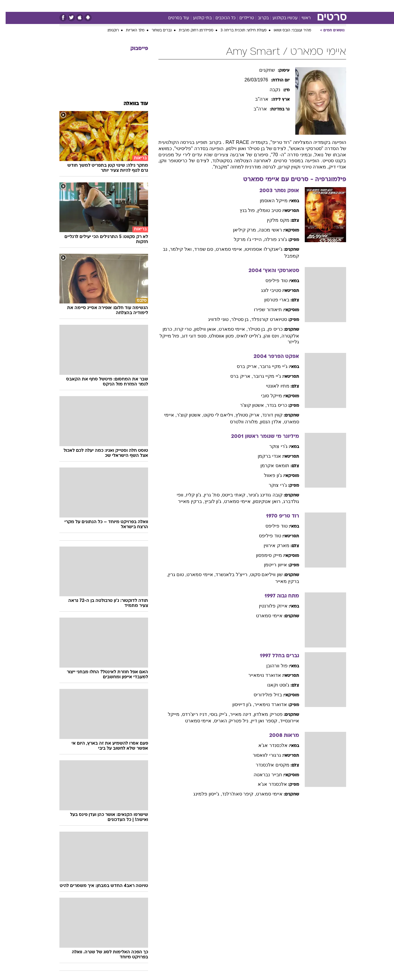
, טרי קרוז (179, 329)
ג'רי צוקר (273, 446)
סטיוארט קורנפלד (263, 319)
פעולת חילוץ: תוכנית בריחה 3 (238, 30)
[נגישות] (8, 6)
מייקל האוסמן (268, 200)
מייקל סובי (265, 395)
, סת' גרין (207, 494)
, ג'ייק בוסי (214, 714)
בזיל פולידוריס (262, 694)
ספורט (282, 6)
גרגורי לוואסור (261, 755)
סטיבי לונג (265, 290)
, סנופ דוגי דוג (189, 335)
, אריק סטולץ (243, 414)
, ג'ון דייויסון (238, 704)
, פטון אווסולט (217, 335)
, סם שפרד (199, 249)
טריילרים (241, 18)
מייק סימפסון (263, 555)
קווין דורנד (267, 414)
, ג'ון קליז (189, 494)
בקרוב (257, 18)
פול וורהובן (271, 665)
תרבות (262, 6)
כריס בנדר (271, 405)
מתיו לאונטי (271, 385)
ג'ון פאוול (267, 475)
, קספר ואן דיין (259, 720)
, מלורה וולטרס (239, 421)
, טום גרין (172, 574)
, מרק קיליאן (240, 229)
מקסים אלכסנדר (266, 764)
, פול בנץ (243, 210)
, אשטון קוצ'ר (247, 405)
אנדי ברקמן (263, 456)
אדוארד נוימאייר (259, 675)
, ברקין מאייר (185, 501)
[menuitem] (298, 6)
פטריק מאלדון (262, 714)
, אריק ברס (242, 366)
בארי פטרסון (271, 299)
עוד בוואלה (130, 103)
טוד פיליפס (271, 280)
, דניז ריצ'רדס (190, 714)
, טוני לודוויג (214, 319)
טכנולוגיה (151, 6)
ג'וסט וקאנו (273, 684)
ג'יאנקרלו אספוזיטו (258, 249)
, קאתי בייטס (229, 494)
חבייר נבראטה (262, 774)
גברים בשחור (156, 30)
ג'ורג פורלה (270, 239)
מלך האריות (129, 30)
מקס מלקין (272, 220)
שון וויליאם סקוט (260, 574)
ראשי (300, 18)
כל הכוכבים (220, 18)
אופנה (129, 6)
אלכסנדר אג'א (267, 745)
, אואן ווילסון (201, 329)
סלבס (244, 6)
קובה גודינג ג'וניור (259, 494)
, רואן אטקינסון (262, 501)
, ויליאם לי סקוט (214, 414)
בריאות (193, 6)
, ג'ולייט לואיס (244, 335)
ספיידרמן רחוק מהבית (190, 30)
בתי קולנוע (196, 18)
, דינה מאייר (236, 714)
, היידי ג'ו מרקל (243, 239)
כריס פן (269, 329)
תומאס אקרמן (269, 465)
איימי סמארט (263, 615)
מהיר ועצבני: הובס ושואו (287, 30)
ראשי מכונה (264, 229)
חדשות (302, 6)
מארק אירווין (270, 545)
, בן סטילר (236, 319)
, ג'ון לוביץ (208, 501)
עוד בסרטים (173, 18)
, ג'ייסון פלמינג (202, 793)
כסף (227, 6)
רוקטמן (107, 30)
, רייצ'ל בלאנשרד (227, 574)
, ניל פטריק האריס (226, 720)
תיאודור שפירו (262, 309)
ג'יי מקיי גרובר (268, 366)
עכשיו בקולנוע (279, 18)
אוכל (211, 6)
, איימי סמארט (224, 249)
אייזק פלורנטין (267, 605)
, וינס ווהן (266, 335)
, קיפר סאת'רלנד (233, 793)
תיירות (173, 6)
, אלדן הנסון (266, 421)
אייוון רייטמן (269, 564)
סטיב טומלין (263, 210)
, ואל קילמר (176, 249)
